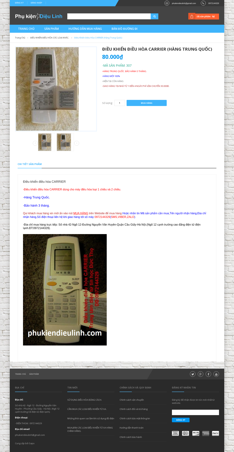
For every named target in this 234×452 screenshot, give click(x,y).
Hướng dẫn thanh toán (132, 427)
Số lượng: (107, 103)
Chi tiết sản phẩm (30, 164)
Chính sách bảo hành (131, 437)
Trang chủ (20, 37)
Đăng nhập (36, 3)
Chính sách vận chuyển (132, 399)
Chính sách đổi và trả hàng (134, 409)
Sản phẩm (34, 374)
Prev (35, 143)
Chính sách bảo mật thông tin (135, 418)
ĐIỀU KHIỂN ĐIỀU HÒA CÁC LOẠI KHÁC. (49, 37)
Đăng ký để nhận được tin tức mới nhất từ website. (193, 401)
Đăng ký (19, 3)
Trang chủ (20, 374)
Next (76, 143)
